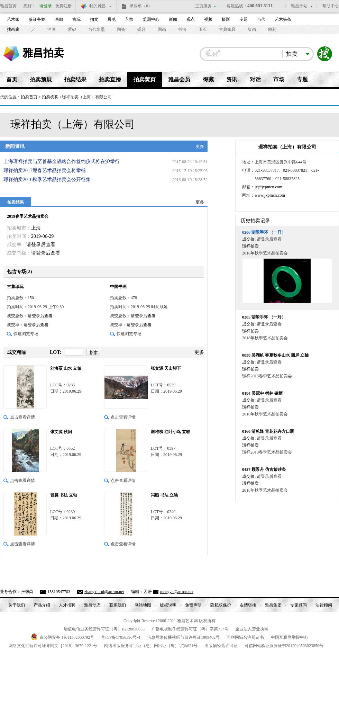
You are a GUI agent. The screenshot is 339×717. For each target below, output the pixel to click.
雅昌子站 (299, 5)
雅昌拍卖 (43, 52)
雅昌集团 (273, 605)
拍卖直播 (110, 79)
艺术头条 (283, 19)
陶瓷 (121, 29)
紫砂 (72, 29)
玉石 (203, 29)
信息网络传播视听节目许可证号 (183, 637)
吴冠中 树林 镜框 (262, 393)
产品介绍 (42, 605)
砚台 (141, 29)
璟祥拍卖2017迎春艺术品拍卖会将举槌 (44, 170)
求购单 (140, 5)
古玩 (76, 19)
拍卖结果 (75, 79)
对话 (255, 79)
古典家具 (227, 29)
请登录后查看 (40, 244)
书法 (182, 29)
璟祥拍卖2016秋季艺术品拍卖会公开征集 (47, 179)
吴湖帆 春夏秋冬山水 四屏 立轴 (275, 355)
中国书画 (118, 286)
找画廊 (13, 29)
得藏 (208, 79)
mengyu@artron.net (176, 591)
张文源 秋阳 (61, 431)
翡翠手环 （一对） (264, 317)
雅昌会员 (179, 79)
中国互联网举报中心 (289, 637)
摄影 (226, 19)
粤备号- (120, 637)
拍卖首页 (29, 97)
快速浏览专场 (25, 333)
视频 (208, 19)
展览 (112, 19)
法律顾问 (323, 605)
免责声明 (193, 605)
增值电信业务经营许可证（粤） (104, 629)
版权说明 (168, 605)
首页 (11, 79)
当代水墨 (96, 29)
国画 (162, 29)
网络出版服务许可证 (151, 645)
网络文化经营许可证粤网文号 (53, 645)
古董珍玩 (15, 286)
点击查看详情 (22, 417)
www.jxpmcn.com (270, 195)
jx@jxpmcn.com (268, 187)
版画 (252, 29)
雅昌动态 (92, 605)
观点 (190, 19)
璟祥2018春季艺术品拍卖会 (267, 376)
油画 (51, 29)
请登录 (45, 5)
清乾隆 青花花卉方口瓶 (268, 431)
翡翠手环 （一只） (264, 232)
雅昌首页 (8, 5)
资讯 (231, 79)
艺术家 (13, 19)
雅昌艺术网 (11, 53)
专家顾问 (298, 605)
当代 (261, 19)
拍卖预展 (41, 79)
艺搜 (129, 19)
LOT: (55, 352)
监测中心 (151, 19)
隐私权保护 (220, 605)
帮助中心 (330, 5)
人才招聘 (67, 605)
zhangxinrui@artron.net (104, 591)
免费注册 (63, 5)
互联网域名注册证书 (245, 637)
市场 (278, 79)
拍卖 (94, 19)
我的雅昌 (97, 5)
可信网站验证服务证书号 (284, 645)
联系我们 (117, 605)
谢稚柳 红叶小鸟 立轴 (170, 431)
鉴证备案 (37, 19)
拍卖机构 (50, 97)
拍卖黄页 (145, 79)
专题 (243, 19)
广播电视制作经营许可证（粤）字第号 (190, 629)
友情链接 (248, 605)
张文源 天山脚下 (166, 368)
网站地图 (143, 605)
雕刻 (272, 29)
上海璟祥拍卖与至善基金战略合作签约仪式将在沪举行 (61, 161)
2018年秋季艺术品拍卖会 (265, 253)
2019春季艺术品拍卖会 (27, 216)
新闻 (173, 19)
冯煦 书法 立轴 (164, 495)
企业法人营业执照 (251, 629)
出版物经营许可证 (221, 645)
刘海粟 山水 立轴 (65, 368)
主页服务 (203, 5)
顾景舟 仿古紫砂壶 (264, 469)
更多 (200, 146)
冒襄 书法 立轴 (63, 495)
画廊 (59, 19)
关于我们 (16, 605)
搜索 (324, 54)
